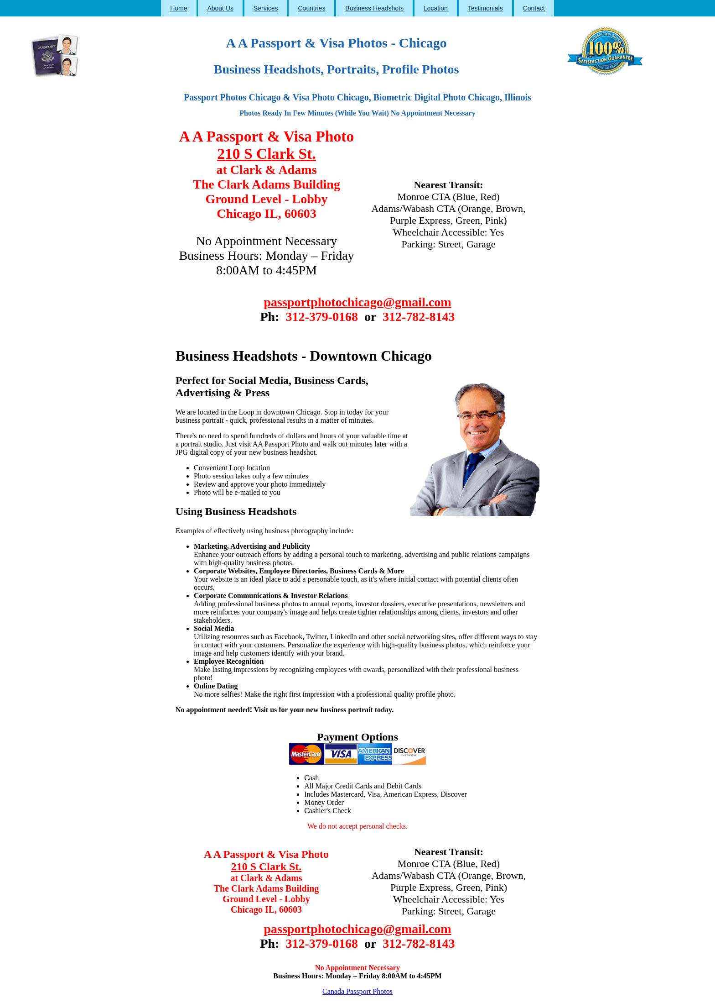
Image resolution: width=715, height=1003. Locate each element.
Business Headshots (374, 8)
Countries (311, 8)
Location (436, 8)
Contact (534, 8)
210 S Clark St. (266, 153)
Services (266, 8)
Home (178, 8)
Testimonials (485, 8)
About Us (220, 8)
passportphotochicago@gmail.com (357, 302)
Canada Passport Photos (357, 991)
